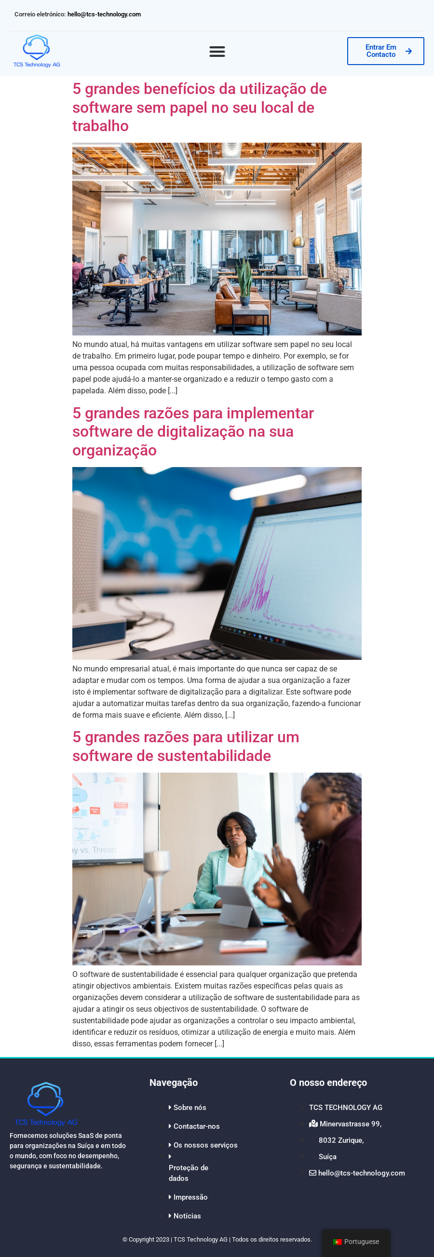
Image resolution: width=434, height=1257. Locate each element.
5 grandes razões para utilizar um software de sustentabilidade (185, 746)
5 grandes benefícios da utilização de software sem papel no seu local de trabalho (199, 107)
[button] (217, 51)
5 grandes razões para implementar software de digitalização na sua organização (193, 431)
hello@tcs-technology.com (103, 14)
